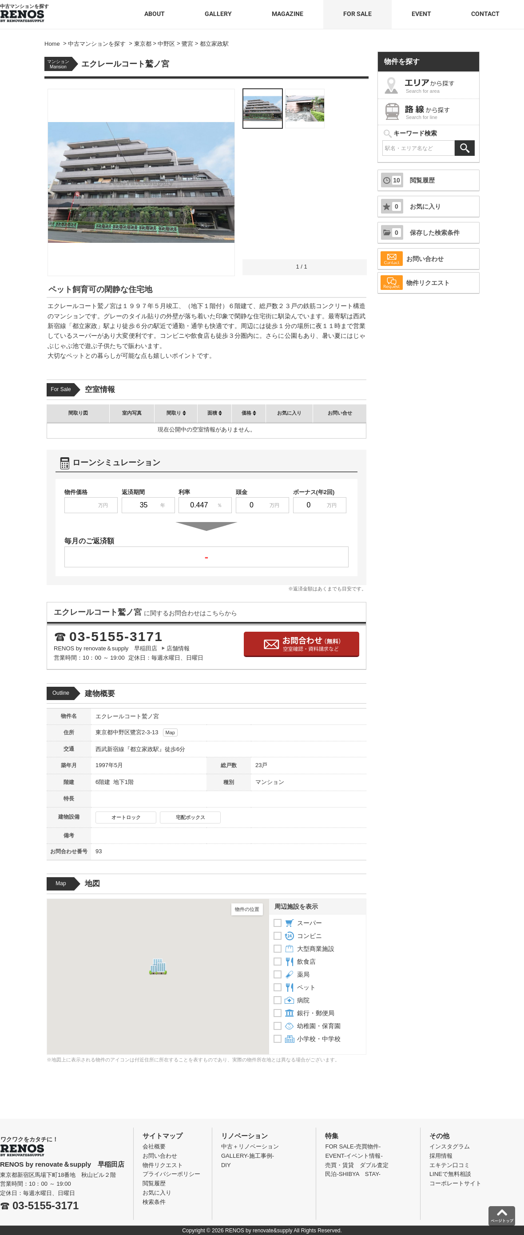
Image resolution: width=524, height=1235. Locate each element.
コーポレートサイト (455, 1183)
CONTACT (485, 13)
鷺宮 (136, 732)
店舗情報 (178, 648)
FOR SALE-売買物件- (353, 1146)
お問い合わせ (412, 258)
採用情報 (441, 1155)
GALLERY (218, 13)
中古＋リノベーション (250, 1146)
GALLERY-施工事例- (247, 1155)
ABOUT (154, 13)
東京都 (104, 732)
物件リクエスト (415, 282)
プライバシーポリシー (171, 1174)
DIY (226, 1165)
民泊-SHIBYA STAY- (353, 1174)
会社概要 (154, 1146)
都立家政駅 (144, 749)
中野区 (121, 732)
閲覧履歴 (408, 180)
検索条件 (154, 1202)
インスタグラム (449, 1146)
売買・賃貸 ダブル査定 (357, 1165)
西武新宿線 (109, 749)
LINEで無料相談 (450, 1174)
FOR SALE (357, 13)
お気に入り (411, 206)
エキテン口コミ (449, 1165)
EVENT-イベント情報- (353, 1155)
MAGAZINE (287, 13)
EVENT (421, 13)
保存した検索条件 (420, 232)
